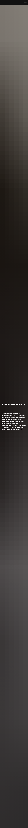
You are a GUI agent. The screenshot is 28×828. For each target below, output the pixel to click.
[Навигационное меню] (25, 2)
